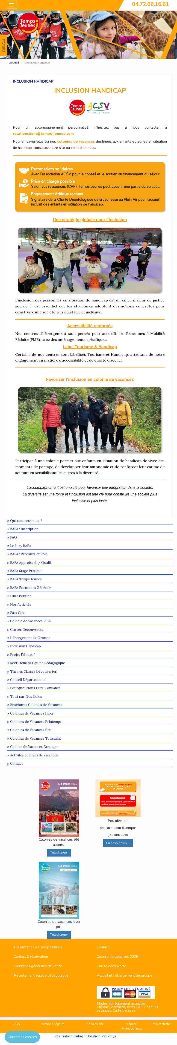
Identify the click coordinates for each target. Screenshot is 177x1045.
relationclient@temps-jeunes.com (43, 133)
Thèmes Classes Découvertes (33, 671)
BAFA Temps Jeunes (26, 579)
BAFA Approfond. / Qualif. (31, 562)
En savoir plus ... (118, 843)
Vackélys (108, 1036)
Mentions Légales (53, 1024)
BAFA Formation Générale (30, 587)
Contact (16, 763)
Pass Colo (17, 613)
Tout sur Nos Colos (26, 696)
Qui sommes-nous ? (26, 520)
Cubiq (78, 1036)
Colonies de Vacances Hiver (32, 713)
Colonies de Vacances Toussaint (35, 738)
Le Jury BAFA (20, 546)
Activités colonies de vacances (34, 755)
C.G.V (16, 1024)
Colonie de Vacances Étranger (34, 747)
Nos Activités (20, 604)
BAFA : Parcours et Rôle (28, 554)
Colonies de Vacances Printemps (36, 721)
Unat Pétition (21, 596)
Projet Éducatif (22, 654)
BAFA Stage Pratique (26, 571)
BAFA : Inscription (24, 529)
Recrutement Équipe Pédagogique (37, 663)
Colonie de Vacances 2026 (30, 621)
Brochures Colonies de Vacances (36, 705)
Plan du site (95, 1024)
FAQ (13, 537)
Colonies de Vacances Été (30, 730)
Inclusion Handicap (25, 646)
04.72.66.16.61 (150, 4)
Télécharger (59, 852)
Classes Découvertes (26, 629)
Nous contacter (160, 1024)
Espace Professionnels (131, 1026)
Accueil (14, 62)
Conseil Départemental (28, 679)
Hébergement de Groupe (30, 638)
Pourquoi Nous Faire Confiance (35, 688)
